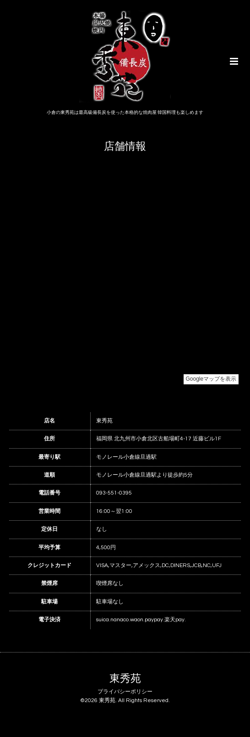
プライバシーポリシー (125, 692)
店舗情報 (125, 146)
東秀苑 (125, 679)
